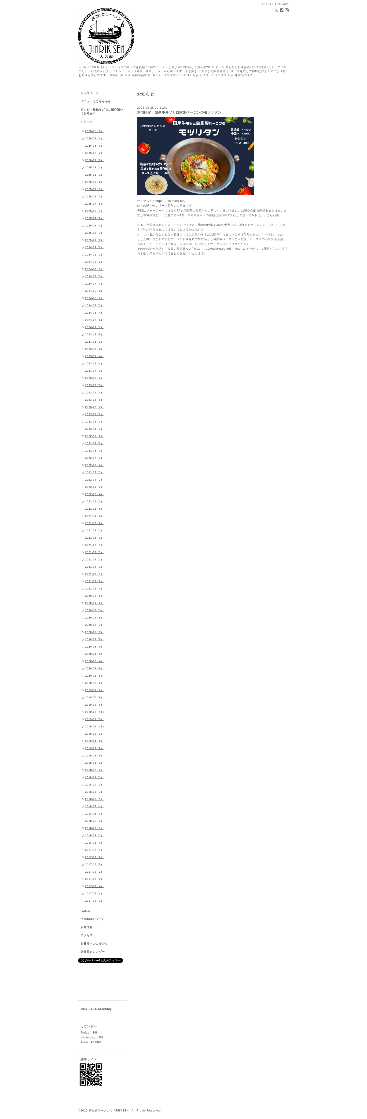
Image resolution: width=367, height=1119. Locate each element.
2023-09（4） (94, 356)
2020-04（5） (94, 653)
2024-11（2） (94, 254)
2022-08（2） (94, 450)
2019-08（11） (95, 712)
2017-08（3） (94, 879)
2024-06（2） (94, 290)
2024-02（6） (94, 320)
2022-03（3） (94, 486)
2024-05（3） (94, 298)
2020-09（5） (94, 617)
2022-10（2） (94, 436)
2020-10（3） (94, 610)
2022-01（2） (94, 501)
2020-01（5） (94, 675)
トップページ (90, 93)
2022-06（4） (94, 465)
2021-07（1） (94, 545)
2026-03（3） (94, 145)
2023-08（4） (94, 363)
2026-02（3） (94, 153)
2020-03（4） (94, 661)
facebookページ (92, 919)
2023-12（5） (94, 334)
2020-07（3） (94, 632)
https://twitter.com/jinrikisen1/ (223, 248)
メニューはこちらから (96, 101)
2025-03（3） (94, 225)
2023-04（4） (94, 392)
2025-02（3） (94, 232)
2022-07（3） (94, 457)
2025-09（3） (94, 189)
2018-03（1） (94, 828)
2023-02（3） (94, 407)
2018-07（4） (94, 806)
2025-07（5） (94, 203)
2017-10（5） (94, 864)
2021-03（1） (94, 574)
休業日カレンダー (93, 951)
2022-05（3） (94, 472)
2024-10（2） (94, 261)
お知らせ (87, 121)
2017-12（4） (94, 850)
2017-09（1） (94, 871)
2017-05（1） (94, 900)
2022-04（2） (94, 479)
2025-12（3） (94, 167)
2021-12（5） (94, 508)
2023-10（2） (94, 349)
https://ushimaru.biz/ (170, 201)
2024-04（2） (94, 305)
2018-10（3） (94, 784)
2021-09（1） (94, 530)
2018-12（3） (94, 770)
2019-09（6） (94, 704)
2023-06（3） (94, 378)
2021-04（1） (94, 566)
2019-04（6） (94, 741)
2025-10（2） (94, 182)
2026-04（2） (94, 138)
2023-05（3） (94, 385)
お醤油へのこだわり (94, 943)
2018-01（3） (94, 842)
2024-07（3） (94, 283)
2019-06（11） (95, 726)
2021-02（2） (94, 581)
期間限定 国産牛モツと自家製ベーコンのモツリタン (179, 112)
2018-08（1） (94, 799)
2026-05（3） (94, 131)
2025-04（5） (94, 218)
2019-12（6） (94, 683)
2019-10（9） (94, 697)
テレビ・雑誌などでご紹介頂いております (102, 111)
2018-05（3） (94, 820)
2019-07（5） (94, 719)
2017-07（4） (94, 886)
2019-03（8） (94, 748)
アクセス (87, 935)
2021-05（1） (94, 559)
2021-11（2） (94, 516)
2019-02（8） (94, 755)
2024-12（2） (94, 247)
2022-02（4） (94, 494)
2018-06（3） (94, 813)
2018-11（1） (94, 777)
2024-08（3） (94, 276)
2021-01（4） (94, 588)
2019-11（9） (94, 690)
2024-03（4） (94, 312)
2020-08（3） (94, 624)
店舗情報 (87, 927)
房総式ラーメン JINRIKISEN (109, 1110)
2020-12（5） (94, 595)
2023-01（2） (94, 414)
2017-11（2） (94, 857)
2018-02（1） (94, 835)
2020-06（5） (94, 639)
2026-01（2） (94, 160)
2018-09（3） (94, 791)
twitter (86, 911)
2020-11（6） (94, 603)
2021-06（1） (94, 552)
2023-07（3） (94, 370)
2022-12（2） (94, 421)
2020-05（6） (94, 646)
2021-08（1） (94, 537)
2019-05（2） (94, 733)
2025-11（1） (94, 174)
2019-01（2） (94, 762)
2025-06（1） (94, 211)
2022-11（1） (94, 428)
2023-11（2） (94, 341)
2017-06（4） (94, 893)
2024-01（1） (94, 327)
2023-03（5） (94, 399)
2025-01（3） (94, 240)
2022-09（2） (94, 443)
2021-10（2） (94, 523)
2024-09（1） (94, 269)
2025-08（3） (94, 196)
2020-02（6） (94, 668)
